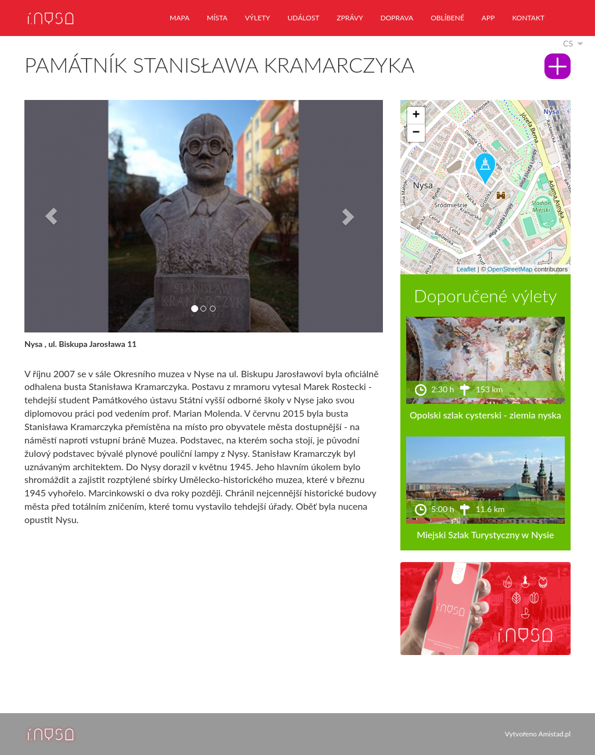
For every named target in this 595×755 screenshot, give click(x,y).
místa (217, 17)
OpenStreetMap (510, 269)
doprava (397, 17)
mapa (179, 17)
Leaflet (466, 269)
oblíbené (447, 17)
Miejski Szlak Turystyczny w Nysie (485, 534)
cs (568, 43)
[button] (51, 216)
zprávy (350, 17)
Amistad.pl (555, 733)
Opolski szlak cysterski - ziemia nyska (485, 414)
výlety (257, 17)
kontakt (528, 17)
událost (304, 17)
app (488, 17)
